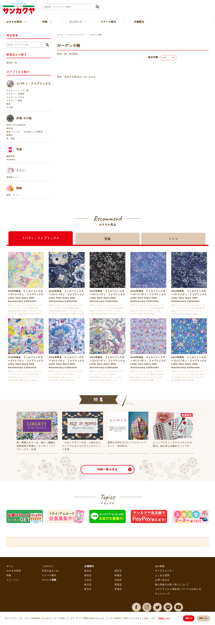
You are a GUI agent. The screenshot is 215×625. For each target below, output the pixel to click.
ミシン (15, 170)
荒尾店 (118, 584)
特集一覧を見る (107, 469)
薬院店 (88, 575)
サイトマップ (162, 593)
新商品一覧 (11, 62)
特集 (8, 575)
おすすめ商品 (13, 570)
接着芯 (9, 135)
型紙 (14, 188)
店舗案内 (139, 21)
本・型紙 (10, 138)
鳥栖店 (118, 575)
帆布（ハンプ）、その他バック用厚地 (24, 132)
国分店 (118, 570)
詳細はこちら (164, 618)
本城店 (118, 589)
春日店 (88, 584)
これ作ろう (48, 566)
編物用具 (10, 156)
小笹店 (88, 580)
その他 (9, 107)
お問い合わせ (162, 580)
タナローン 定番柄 (15, 94)
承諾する (188, 618)
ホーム (60, 35)
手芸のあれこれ (50, 570)
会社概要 (160, 566)
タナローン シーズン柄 (17, 90)
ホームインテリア (76, 35)
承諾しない (203, 618)
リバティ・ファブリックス (28, 84)
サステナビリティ (165, 570)
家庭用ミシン (12, 177)
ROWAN (10, 159)
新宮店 (88, 589)
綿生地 (9, 128)
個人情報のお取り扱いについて (172, 584)
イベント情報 (49, 580)
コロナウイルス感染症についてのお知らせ (178, 589)
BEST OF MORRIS (16, 125)
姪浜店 (88, 570)
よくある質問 (162, 575)
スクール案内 (108, 21)
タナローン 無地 (14, 100)
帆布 (8, 104)
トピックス (12, 580)
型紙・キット (12, 195)
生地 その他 (19, 118)
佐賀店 (118, 580)
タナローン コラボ (15, 97)
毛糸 (14, 149)
